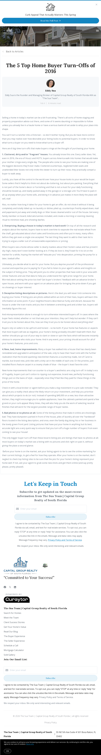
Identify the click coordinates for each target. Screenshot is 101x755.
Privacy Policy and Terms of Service (65, 540)
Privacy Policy (50, 722)
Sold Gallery (9, 654)
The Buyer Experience (14, 636)
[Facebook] (5, 587)
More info (30, 744)
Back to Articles (14, 51)
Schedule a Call (11, 645)
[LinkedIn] (15, 587)
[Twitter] (10, 587)
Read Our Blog (11, 631)
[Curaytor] (17, 602)
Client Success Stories (14, 622)
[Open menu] (97, 31)
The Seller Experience (14, 640)
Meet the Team (11, 617)
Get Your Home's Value (15, 627)
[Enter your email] (53, 509)
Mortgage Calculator (14, 650)
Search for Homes (12, 613)
